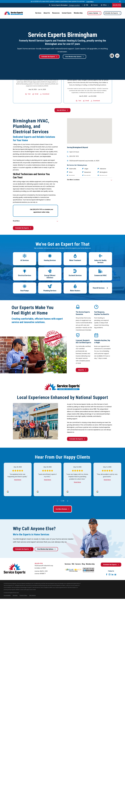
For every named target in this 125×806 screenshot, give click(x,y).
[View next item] (67, 501)
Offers (104, 5)
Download (46, 94)
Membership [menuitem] (78, 13)
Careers (94, 5)
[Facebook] (107, 574)
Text (29, 94)
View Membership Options (74, 56)
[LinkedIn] (112, 574)
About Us (82, 370)
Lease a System (94, 13)
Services (68, 564)
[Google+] (115, 574)
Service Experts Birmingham (59, 5)
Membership (90, 564)
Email (36, 94)
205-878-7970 (117, 5)
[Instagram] (110, 574)
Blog (83, 564)
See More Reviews (62, 509)
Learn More (90, 2)
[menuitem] (7, 595)
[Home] (14, 13)
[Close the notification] (120, 1)
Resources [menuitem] (56, 13)
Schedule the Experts (112, 13)
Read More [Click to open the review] (17, 480)
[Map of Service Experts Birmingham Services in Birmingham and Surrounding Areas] (89, 131)
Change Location (74, 5)
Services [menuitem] (38, 13)
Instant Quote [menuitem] (66, 13)
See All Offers (62, 110)
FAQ (86, 5)
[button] (117, 55)
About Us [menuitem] (47, 13)
